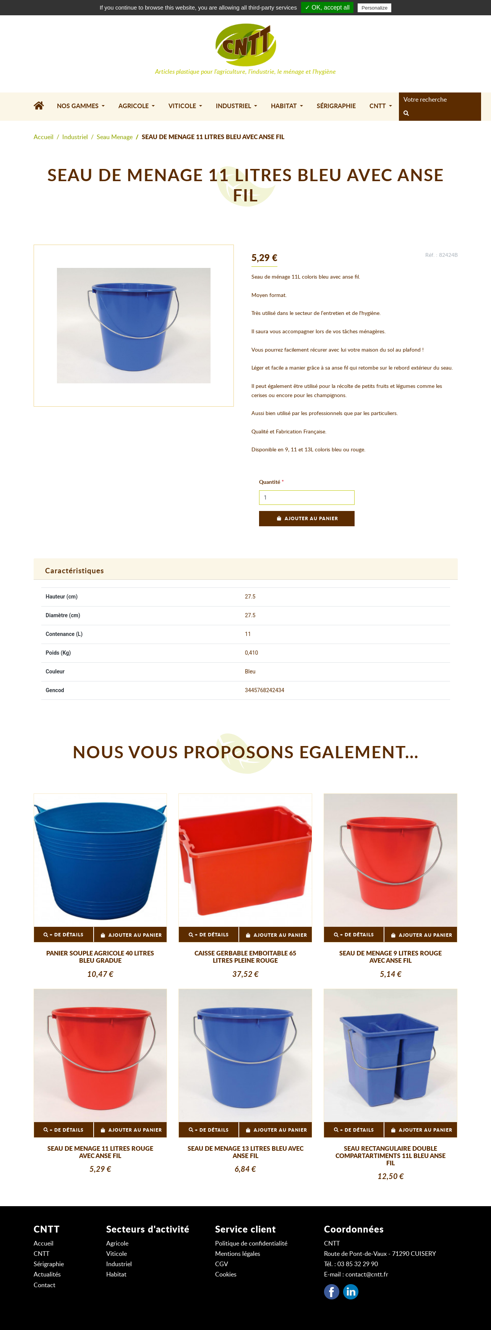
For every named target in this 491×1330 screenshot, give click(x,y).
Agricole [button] (134, 106)
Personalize (374, 8)
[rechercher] (406, 114)
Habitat (116, 1275)
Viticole (116, 1254)
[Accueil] (42, 106)
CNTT (41, 1254)
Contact (44, 1285)
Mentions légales (237, 1254)
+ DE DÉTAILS (64, 935)
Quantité (269, 482)
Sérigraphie (336, 106)
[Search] (437, 99)
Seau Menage (115, 137)
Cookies (226, 1275)
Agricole (117, 1244)
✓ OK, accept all (327, 7)
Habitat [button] (284, 106)
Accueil (43, 137)
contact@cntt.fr (366, 1275)
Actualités (47, 1275)
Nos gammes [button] (78, 106)
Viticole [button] (183, 106)
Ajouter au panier (306, 518)
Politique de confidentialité (251, 1244)
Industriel (75, 137)
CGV (221, 1264)
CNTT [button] (378, 106)
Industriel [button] (234, 106)
